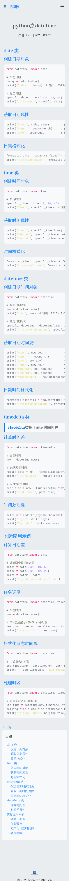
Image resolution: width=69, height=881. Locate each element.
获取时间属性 (19, 772)
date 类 (12, 744)
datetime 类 (15, 781)
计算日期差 (17, 819)
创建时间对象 (19, 768)
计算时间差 (17, 805)
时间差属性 (17, 809)
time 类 (12, 763)
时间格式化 (17, 777)
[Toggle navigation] (62, 6)
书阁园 (11, 6)
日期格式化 (17, 758)
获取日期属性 (19, 754)
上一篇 (7, 727)
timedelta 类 (15, 800)
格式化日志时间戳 (22, 828)
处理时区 (16, 833)
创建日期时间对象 (22, 786)
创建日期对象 (19, 749)
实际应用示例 (15, 814)
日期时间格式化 (20, 796)
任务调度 (16, 823)
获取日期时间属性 (22, 791)
